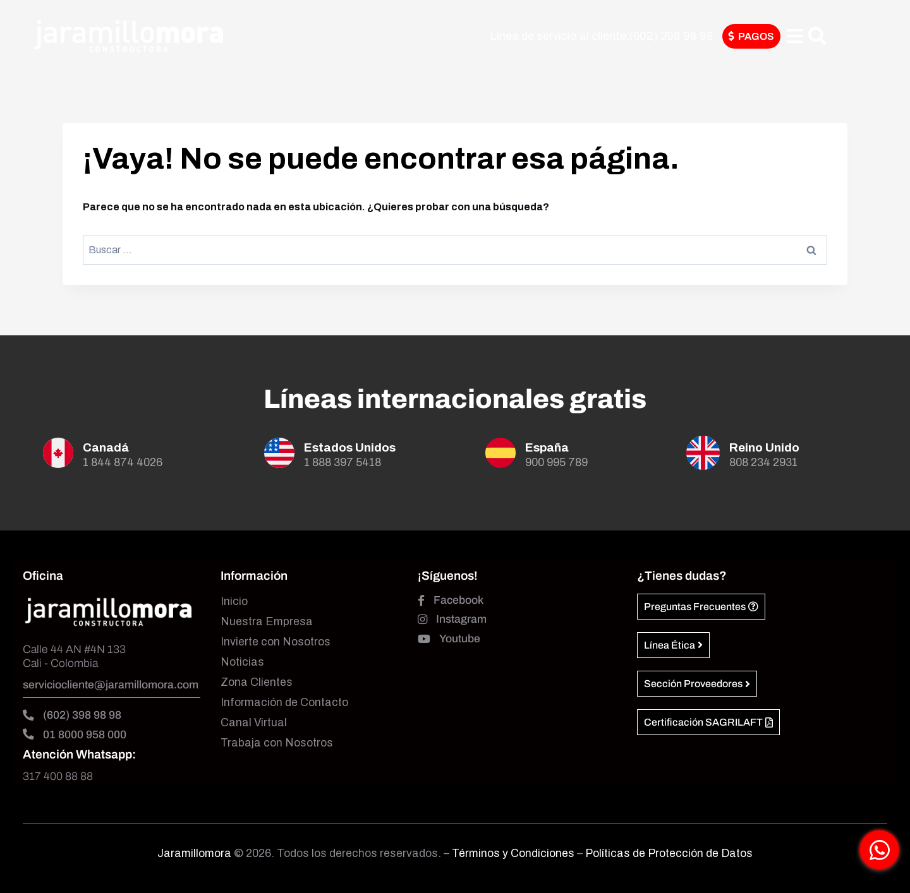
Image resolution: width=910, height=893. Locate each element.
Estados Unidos (350, 447)
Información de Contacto (284, 703)
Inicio (234, 602)
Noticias (242, 662)
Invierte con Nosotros (276, 642)
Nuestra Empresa (267, 622)
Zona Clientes (257, 682)
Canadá (106, 447)
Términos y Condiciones (514, 854)
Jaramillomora (194, 854)
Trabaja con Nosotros (277, 743)
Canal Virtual (254, 723)
